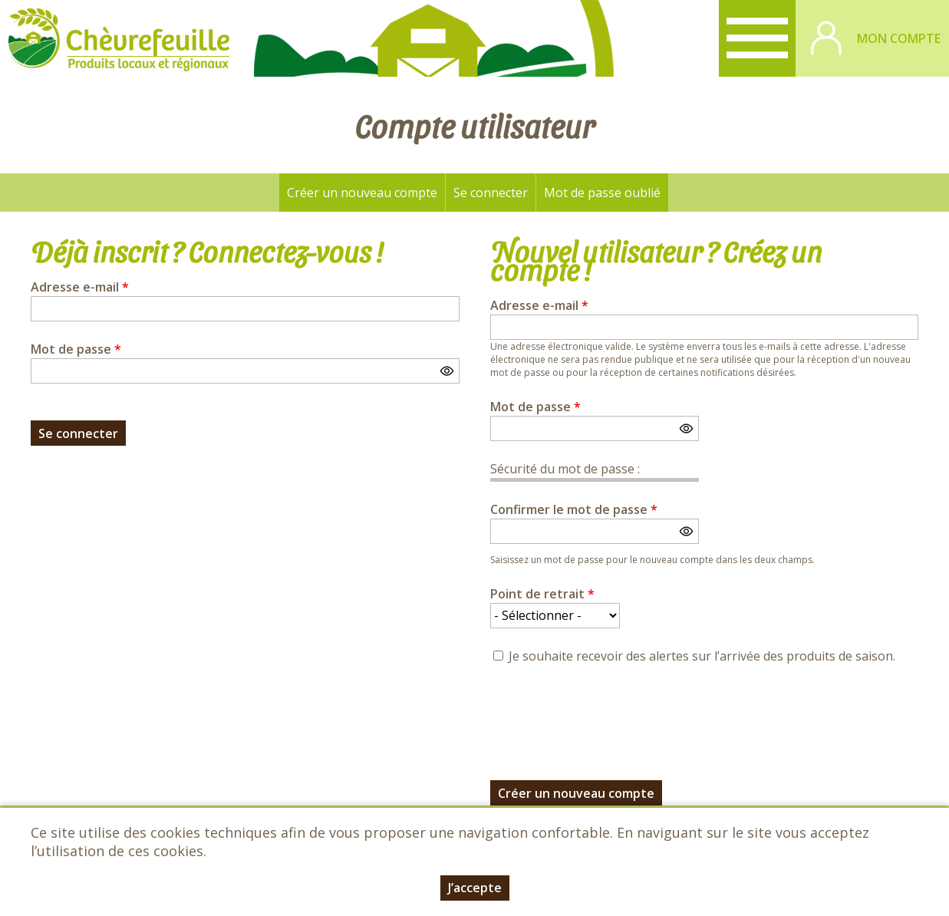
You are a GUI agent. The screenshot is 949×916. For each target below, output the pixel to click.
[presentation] (606, 713)
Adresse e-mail (80, 286)
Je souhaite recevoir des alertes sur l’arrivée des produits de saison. (702, 655)
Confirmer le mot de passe (573, 509)
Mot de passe (76, 349)
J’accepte (475, 887)
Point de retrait (542, 593)
